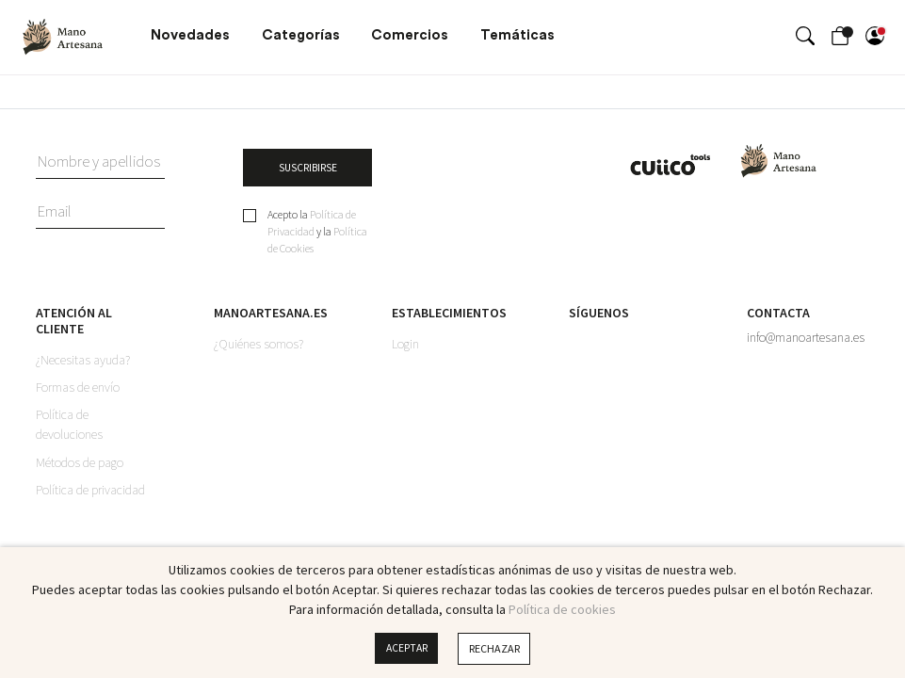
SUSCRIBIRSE (307, 168)
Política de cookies (562, 609)
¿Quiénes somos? (258, 345)
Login (405, 345)
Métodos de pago (79, 464)
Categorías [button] (301, 35)
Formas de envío (78, 388)
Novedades (190, 35)
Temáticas (517, 35)
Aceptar (406, 648)
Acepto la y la (317, 233)
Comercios (409, 35)
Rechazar (495, 648)
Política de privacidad (90, 492)
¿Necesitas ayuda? (83, 361)
